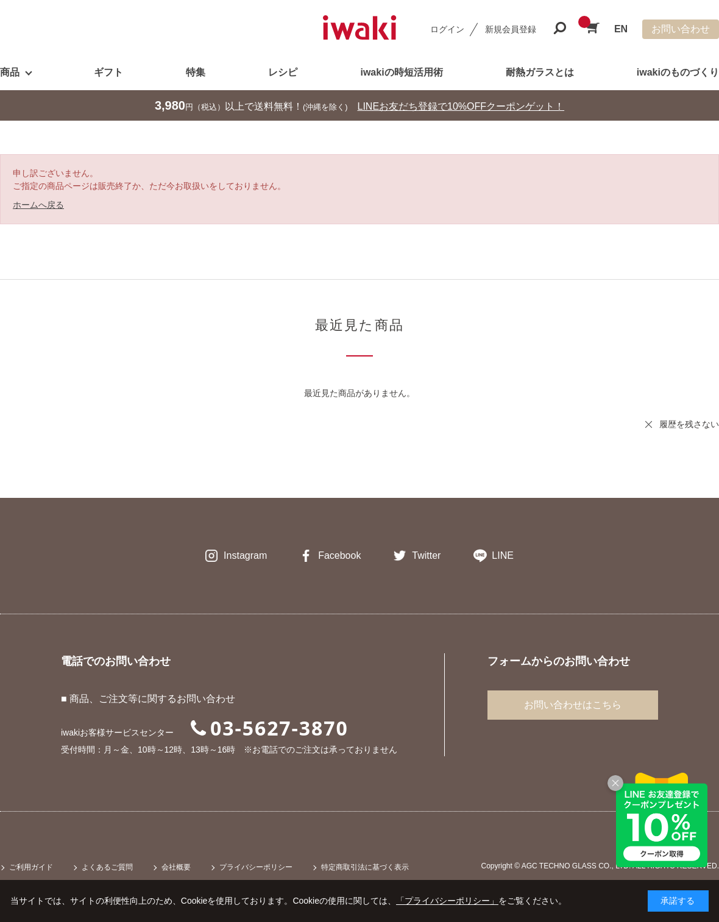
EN (621, 29)
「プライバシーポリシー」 (447, 901)
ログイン (447, 29)
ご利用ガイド (31, 867)
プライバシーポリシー (255, 867)
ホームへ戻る (38, 205)
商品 (9, 72)
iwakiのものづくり (678, 72)
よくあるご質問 (107, 867)
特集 (195, 72)
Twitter (426, 555)
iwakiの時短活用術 (401, 72)
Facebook (339, 555)
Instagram (245, 555)
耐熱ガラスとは (540, 72)
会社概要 (176, 867)
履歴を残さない (689, 424)
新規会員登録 (510, 29)
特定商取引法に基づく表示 (365, 867)
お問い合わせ (680, 29)
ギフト (108, 72)
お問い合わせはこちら (573, 705)
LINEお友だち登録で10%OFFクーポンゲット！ (461, 106)
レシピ (282, 72)
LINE (503, 555)
